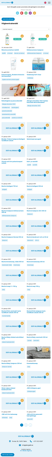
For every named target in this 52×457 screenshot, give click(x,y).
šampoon (30, 214)
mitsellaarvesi (6, 107)
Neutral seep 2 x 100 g (9, 286)
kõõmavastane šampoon (34, 53)
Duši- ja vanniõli (32, 161)
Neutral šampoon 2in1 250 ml (36, 211)
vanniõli (35, 165)
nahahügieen (15, 107)
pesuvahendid (6, 117)
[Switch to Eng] (45, 3)
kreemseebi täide (7, 265)
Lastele (29, 340)
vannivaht (36, 340)
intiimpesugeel (31, 391)
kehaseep (5, 417)
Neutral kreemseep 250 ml (35, 261)
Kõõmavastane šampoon (35, 50)
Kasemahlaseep (32, 363)
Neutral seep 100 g (33, 286)
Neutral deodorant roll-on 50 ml (37, 237)
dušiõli (4, 53)
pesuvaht (30, 419)
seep (3, 289)
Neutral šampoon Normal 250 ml (12, 237)
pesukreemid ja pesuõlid (8, 114)
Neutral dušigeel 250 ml (35, 186)
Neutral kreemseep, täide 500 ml (13, 261)
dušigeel (4, 189)
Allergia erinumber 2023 (8, 104)
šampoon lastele (6, 366)
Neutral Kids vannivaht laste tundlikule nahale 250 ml (11, 311)
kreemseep (17, 265)
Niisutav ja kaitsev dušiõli (10, 50)
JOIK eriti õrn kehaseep (9, 414)
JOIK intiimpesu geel (34, 388)
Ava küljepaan (8, 19)
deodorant (30, 240)
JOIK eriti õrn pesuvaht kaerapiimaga (34, 415)
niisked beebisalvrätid (8, 342)
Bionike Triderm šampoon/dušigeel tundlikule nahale (13, 139)
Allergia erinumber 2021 (33, 105)
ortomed (9, 53)
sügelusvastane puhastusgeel (10, 79)
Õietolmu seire (7, 454)
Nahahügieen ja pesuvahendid (12, 101)
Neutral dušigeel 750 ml (10, 186)
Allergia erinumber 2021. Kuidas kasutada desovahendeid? (37, 101)
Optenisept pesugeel (34, 139)
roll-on (37, 240)
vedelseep (30, 78)
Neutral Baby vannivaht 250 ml (37, 337)
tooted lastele (6, 316)
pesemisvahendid (7, 111)
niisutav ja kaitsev (19, 53)
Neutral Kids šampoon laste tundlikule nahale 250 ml (36, 311)
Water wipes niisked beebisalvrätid (8, 388)
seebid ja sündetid (17, 117)
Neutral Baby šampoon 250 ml (12, 363)
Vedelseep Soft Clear (34, 74)
